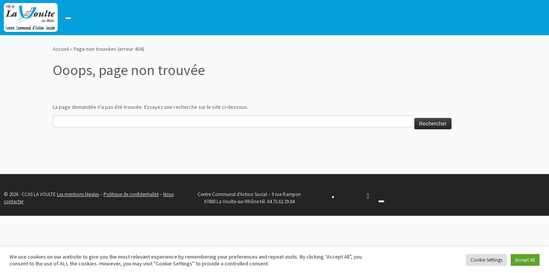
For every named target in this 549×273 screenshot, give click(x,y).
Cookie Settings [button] (486, 260)
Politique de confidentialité (131, 194)
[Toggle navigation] (68, 18)
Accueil (61, 49)
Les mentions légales (78, 194)
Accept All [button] (525, 260)
